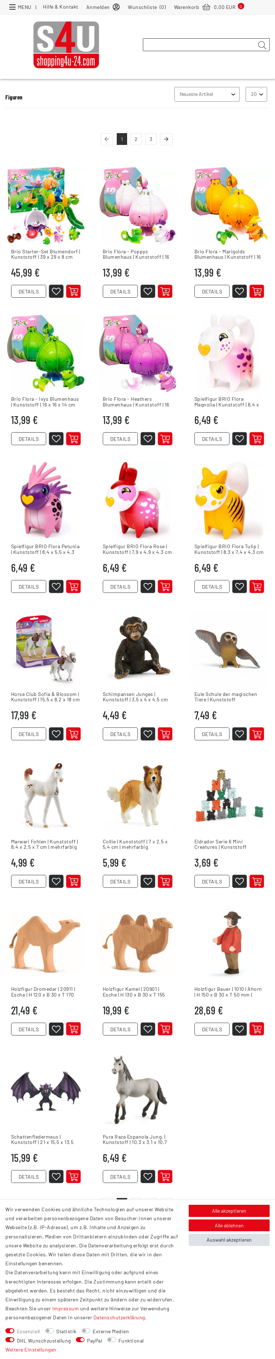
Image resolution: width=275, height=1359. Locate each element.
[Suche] (262, 45)
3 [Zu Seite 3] (151, 139)
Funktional (131, 1341)
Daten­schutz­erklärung (119, 1317)
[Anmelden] (103, 6)
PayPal (94, 1341)
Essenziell (28, 1331)
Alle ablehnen (229, 1225)
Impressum (65, 1308)
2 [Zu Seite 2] (136, 139)
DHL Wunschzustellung (44, 1341)
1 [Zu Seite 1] (122, 139)
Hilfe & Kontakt (60, 7)
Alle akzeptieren (229, 1211)
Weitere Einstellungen (31, 1349)
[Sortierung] (207, 94)
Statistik (66, 1331)
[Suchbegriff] (206, 44)
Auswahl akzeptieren (229, 1240)
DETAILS (29, 293)
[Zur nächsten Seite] (166, 139)
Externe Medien (111, 1331)
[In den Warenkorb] (75, 292)
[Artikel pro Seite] (256, 94)
